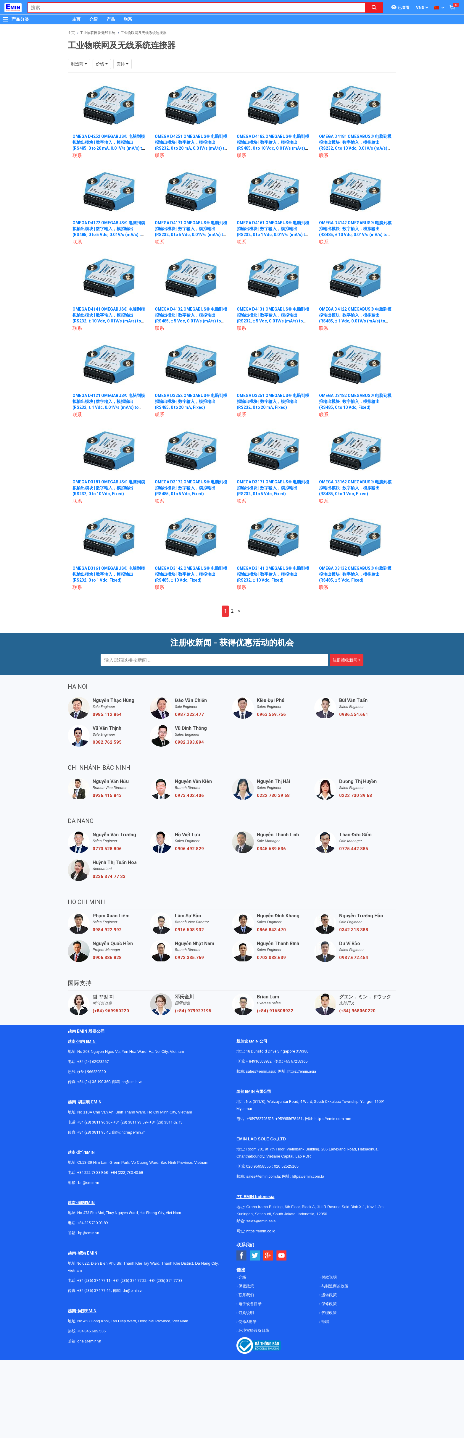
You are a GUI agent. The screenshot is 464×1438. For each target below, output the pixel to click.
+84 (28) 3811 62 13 (166, 1122)
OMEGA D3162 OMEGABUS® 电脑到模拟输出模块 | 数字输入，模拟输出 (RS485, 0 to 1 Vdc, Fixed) (353, 488)
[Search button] (374, 7)
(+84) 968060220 (357, 1010)
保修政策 (328, 1304)
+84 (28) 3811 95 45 (93, 1132)
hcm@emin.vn (134, 1132)
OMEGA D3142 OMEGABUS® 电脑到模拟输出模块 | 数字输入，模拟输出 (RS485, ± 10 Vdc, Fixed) (189, 574)
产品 (111, 19)
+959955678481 (289, 1118)
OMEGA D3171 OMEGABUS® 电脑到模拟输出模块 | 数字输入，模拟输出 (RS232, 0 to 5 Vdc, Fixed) (271, 488)
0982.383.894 (189, 742)
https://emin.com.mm (333, 1118)
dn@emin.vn (133, 1290)
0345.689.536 (271, 848)
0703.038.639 (271, 957)
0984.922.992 (107, 929)
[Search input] (193, 7)
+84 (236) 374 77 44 (93, 1290)
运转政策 (328, 1295)
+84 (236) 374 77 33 (166, 1280)
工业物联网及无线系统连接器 (143, 33)
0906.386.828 (107, 957)
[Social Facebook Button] (241, 1255)
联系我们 (246, 1295)
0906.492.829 (189, 848)
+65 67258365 (295, 1061)
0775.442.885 (353, 848)
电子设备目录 (250, 1304)
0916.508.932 (189, 929)
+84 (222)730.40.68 (127, 1172)
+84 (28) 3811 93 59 (129, 1122)
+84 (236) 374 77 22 (129, 1280)
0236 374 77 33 (109, 876)
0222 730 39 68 (273, 795)
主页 (76, 19)
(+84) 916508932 (275, 1010)
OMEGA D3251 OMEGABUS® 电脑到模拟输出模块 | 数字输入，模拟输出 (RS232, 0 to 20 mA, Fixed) (271, 401)
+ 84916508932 (259, 1061)
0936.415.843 (107, 795)
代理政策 (328, 1312)
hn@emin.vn (132, 1081)
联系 (128, 19)
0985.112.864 (107, 714)
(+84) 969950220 (111, 1010)
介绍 (93, 19)
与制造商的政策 (334, 1286)
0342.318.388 (353, 929)
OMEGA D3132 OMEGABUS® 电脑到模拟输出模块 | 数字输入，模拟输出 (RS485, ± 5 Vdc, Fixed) (353, 574)
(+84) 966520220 (91, 1071)
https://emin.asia (301, 1071)
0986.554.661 (353, 714)
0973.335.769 (189, 957)
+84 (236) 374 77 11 (93, 1280)
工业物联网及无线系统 (97, 33)
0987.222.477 (189, 714)
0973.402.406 (189, 795)
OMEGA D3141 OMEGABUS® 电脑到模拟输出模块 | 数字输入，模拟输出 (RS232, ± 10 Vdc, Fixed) (271, 574)
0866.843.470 (271, 929)
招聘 (324, 1321)
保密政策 (246, 1286)
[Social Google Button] (268, 1255)
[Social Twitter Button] (255, 1255)
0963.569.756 (271, 714)
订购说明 (246, 1312)
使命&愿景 (247, 1321)
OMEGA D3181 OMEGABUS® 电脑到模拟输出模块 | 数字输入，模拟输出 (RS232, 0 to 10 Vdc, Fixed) (106, 488)
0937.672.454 (353, 957)
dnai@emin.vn (89, 1341)
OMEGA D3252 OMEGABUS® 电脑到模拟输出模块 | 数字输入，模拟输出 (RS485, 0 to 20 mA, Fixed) (189, 401)
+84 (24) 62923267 (93, 1061)
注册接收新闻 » (346, 660)
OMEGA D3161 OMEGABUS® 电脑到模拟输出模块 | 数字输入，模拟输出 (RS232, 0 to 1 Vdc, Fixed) (106, 574)
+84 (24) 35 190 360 (93, 1081)
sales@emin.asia (260, 1071)
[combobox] (193, 7)
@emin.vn (91, 1233)
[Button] (5, 19)
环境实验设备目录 (253, 1330)
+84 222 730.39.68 (93, 1172)
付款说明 (328, 1277)
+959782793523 (260, 1118)
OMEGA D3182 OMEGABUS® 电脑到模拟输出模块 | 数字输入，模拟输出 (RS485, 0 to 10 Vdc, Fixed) (353, 401)
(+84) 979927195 (193, 1010)
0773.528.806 (107, 848)
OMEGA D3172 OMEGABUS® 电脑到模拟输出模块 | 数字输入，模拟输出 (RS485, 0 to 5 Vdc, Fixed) (189, 488)
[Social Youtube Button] (281, 1255)
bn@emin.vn (88, 1182)
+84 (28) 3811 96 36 (93, 1122)
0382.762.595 (107, 742)
